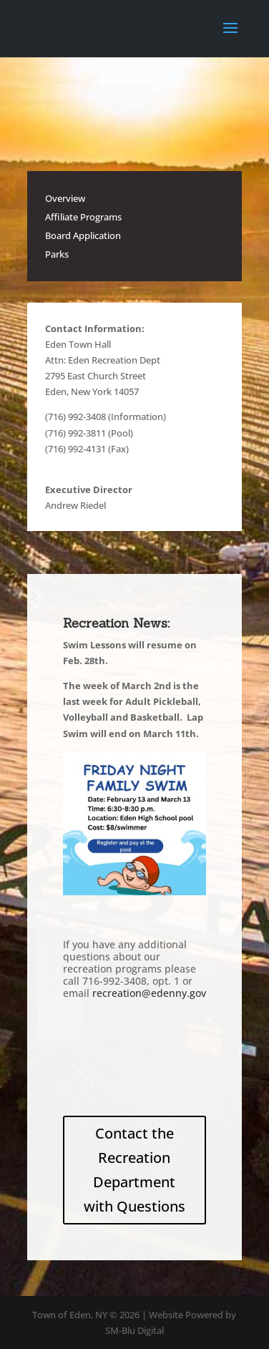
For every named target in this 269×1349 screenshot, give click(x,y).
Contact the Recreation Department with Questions (134, 1170)
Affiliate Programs (83, 216)
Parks (57, 254)
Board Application (83, 235)
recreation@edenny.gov (149, 993)
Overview (65, 198)
